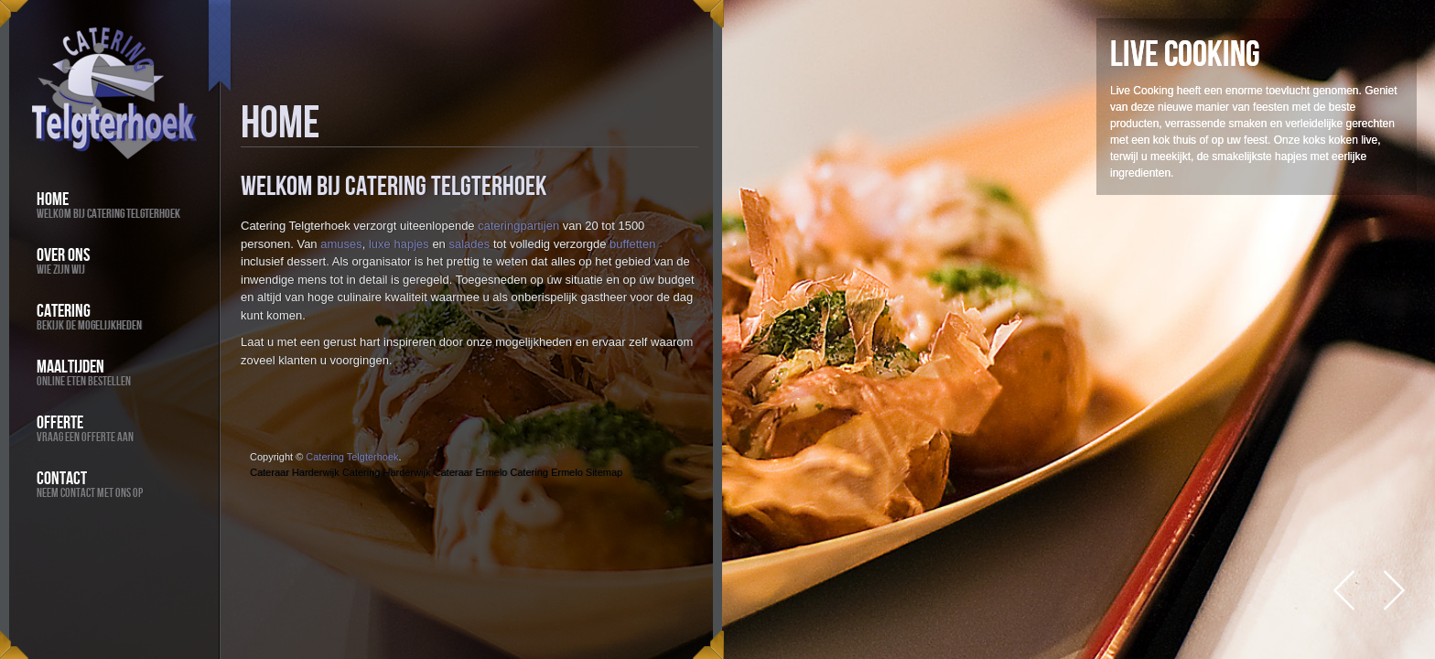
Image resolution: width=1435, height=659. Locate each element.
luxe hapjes (399, 244)
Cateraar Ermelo (471, 472)
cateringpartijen (518, 225)
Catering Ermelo (546, 472)
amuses (341, 244)
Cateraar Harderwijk (295, 472)
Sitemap (604, 472)
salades (469, 244)
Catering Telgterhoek (352, 456)
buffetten (632, 244)
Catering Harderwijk (386, 472)
